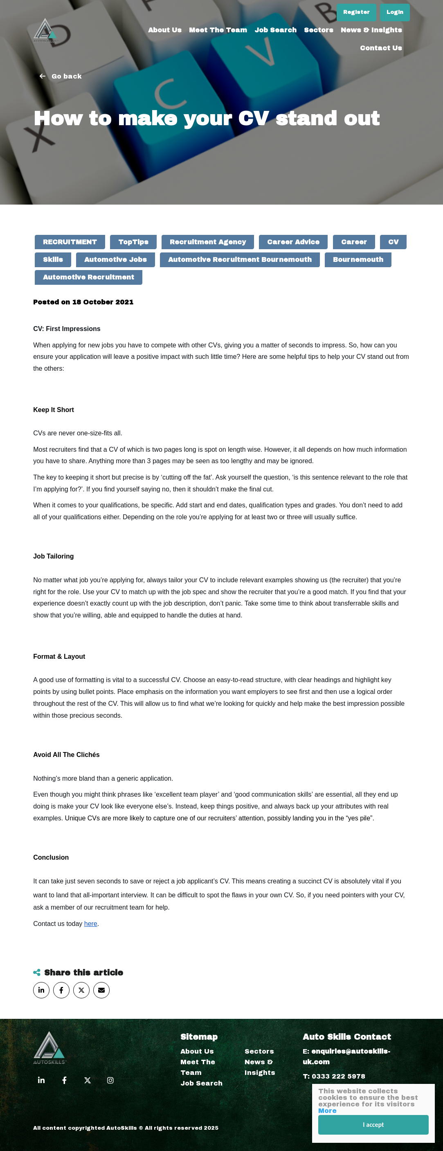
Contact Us (381, 48)
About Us (165, 30)
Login (395, 12)
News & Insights (371, 30)
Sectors (318, 30)
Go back (67, 76)
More (327, 1110)
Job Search (275, 30)
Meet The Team (218, 30)
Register (356, 12)
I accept (373, 1124)
